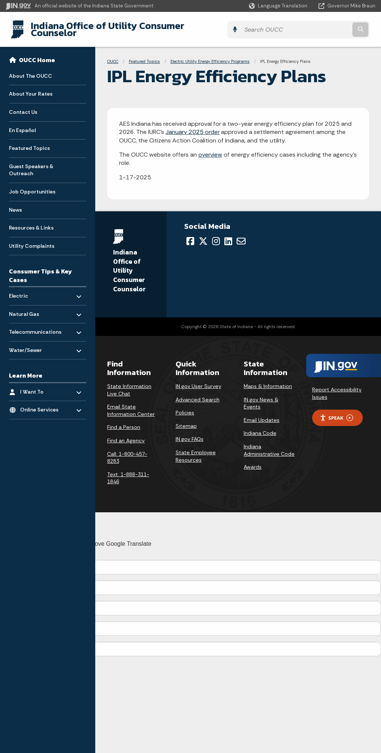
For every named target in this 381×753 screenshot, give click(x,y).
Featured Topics (144, 55)
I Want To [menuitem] (42, 384)
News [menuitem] (15, 204)
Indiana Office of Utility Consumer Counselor (125, 26)
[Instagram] (216, 235)
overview (210, 149)
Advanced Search (198, 393)
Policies (185, 407)
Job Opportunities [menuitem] (32, 186)
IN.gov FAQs (190, 433)
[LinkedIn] (228, 235)
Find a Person (123, 421)
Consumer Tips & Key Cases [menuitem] (40, 270)
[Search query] (330, 26)
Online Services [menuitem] (42, 402)
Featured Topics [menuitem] (29, 142)
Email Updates (261, 414)
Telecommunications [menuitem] (35, 325)
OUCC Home (37, 54)
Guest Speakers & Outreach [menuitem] (31, 164)
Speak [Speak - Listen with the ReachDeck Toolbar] (336, 412)
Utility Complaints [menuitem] (31, 240)
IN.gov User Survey (198, 380)
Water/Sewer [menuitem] (30, 342)
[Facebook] (190, 235)
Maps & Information (268, 380)
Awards (253, 461)
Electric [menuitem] (30, 288)
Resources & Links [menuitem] (31, 222)
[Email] (241, 235)
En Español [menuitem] (22, 124)
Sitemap (186, 420)
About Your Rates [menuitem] (30, 88)
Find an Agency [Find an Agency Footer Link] (126, 435)
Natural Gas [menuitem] (30, 306)
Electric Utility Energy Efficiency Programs (210, 55)
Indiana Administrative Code (269, 445)
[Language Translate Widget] (279, 5)
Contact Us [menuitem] (23, 106)
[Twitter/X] (203, 235)
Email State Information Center (131, 405)
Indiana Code (260, 427)
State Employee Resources (196, 450)
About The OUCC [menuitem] (30, 70)
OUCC (112, 55)
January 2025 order (193, 126)
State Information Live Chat (129, 384)
